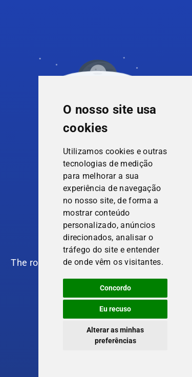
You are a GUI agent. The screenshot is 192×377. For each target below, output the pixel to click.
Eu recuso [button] (115, 309)
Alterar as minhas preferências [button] (115, 335)
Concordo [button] (115, 288)
